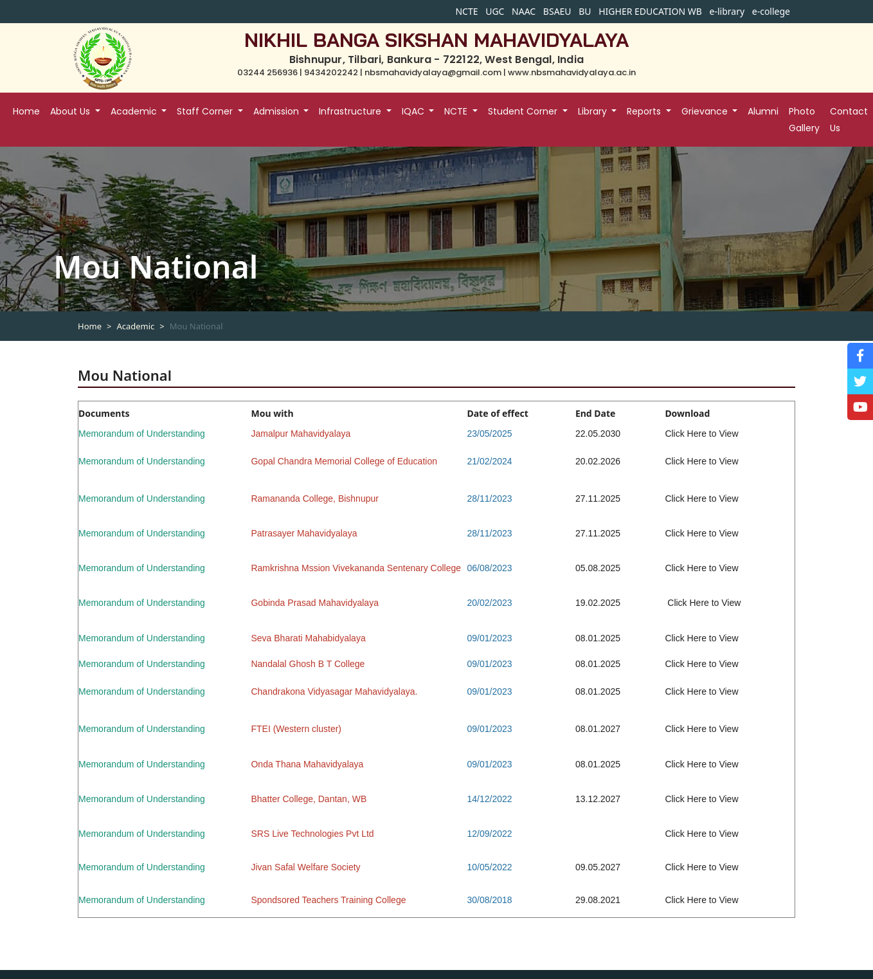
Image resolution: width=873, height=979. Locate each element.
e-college (771, 11)
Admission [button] (277, 111)
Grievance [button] (705, 111)
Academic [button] (135, 111)
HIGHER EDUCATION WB (650, 11)
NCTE (466, 11)
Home (26, 111)
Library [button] (593, 111)
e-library (727, 11)
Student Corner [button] (524, 111)
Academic (135, 326)
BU (585, 11)
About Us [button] (71, 111)
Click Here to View (701, 461)
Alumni (763, 111)
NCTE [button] (457, 111)
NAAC (524, 11)
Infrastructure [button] (351, 111)
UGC (494, 11)
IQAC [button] (414, 111)
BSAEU (557, 11)
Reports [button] (645, 111)
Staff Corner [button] (206, 111)
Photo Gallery (804, 119)
